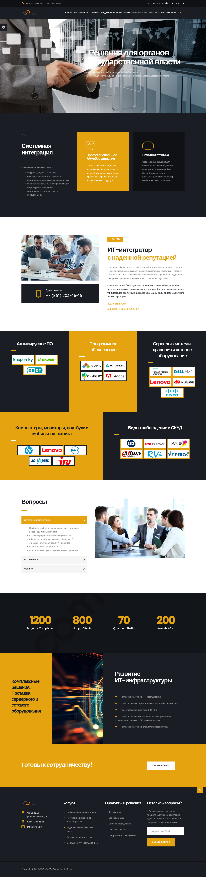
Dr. (183, 3)
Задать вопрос (161, 765)
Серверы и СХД (116, 817)
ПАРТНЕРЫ (84, 13)
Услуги (95, 13)
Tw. (172, 3)
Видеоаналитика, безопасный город (81, 829)
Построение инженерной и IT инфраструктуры (81, 819)
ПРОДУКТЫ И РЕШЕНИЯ (111, 13)
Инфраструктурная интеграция (82, 812)
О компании (71, 13)
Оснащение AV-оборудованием (82, 842)
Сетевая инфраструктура (79, 837)
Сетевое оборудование (120, 823)
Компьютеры (115, 812)
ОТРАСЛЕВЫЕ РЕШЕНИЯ (135, 13)
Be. (178, 3)
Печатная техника (117, 829)
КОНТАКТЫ (154, 13)
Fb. (167, 3)
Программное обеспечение (122, 835)
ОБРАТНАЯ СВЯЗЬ (169, 13)
